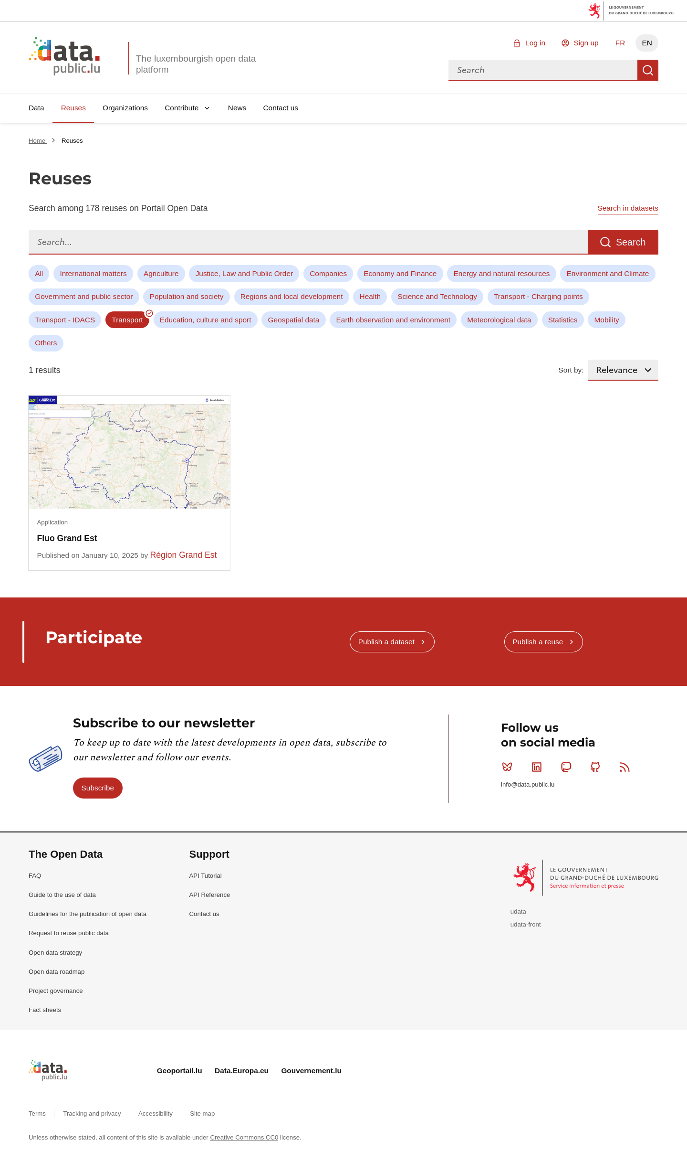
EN (647, 43)
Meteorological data (499, 320)
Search (647, 70)
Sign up (585, 43)
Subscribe (98, 788)
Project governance (56, 990)
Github (597, 767)
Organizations (125, 108)
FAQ (35, 875)
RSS (626, 767)
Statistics (563, 320)
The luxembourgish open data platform (196, 64)
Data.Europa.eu (242, 1070)
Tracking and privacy (93, 1113)
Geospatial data (294, 320)
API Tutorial (205, 875)
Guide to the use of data (62, 894)
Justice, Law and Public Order (244, 273)
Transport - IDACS (65, 320)
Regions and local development (291, 296)
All (39, 273)
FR (620, 43)
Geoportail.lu (179, 1070)
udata (518, 911)
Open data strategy (55, 952)
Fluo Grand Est (67, 538)
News (237, 108)
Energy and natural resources (502, 273)
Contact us (280, 108)
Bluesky (509, 767)
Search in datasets (628, 208)
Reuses (73, 108)
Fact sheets (45, 1009)
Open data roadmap (56, 971)
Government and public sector (84, 296)
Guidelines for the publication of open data (87, 913)
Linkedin (539, 767)
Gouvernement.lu (311, 1070)
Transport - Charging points (538, 296)
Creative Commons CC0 (244, 1137)
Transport (127, 320)
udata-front (525, 924)
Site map (202, 1113)
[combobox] (542, 70)
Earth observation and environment (393, 320)
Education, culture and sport (205, 320)
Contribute (181, 108)
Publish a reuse (537, 642)
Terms (38, 1113)
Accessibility (156, 1113)
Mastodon (568, 767)
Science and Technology (437, 296)
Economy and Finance (400, 273)
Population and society (187, 296)
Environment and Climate (608, 273)
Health (370, 296)
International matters (93, 273)
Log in (535, 43)
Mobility (606, 320)
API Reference (209, 894)
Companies (328, 273)
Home (38, 140)
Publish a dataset (386, 642)
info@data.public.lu (527, 784)
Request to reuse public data (69, 933)
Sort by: (571, 370)
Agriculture (161, 273)
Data (36, 108)
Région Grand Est (183, 555)
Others (46, 343)
